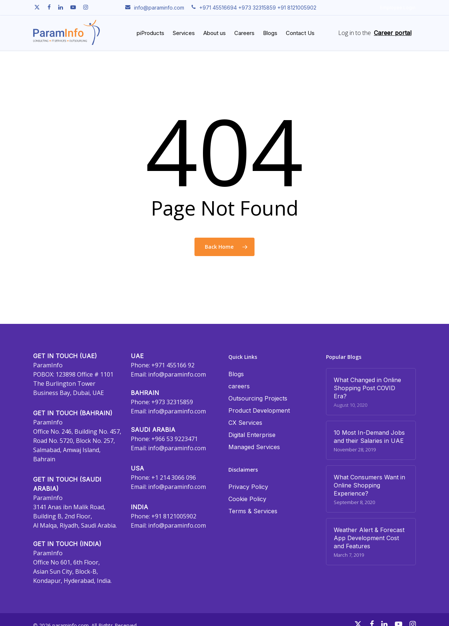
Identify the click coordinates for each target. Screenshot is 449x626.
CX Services (245, 422)
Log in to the (354, 33)
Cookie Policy (247, 499)
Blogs (236, 374)
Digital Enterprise (252, 434)
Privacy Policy (248, 486)
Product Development (259, 410)
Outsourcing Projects (257, 398)
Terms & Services (252, 511)
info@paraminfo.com (177, 374)
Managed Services (254, 447)
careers (239, 386)
